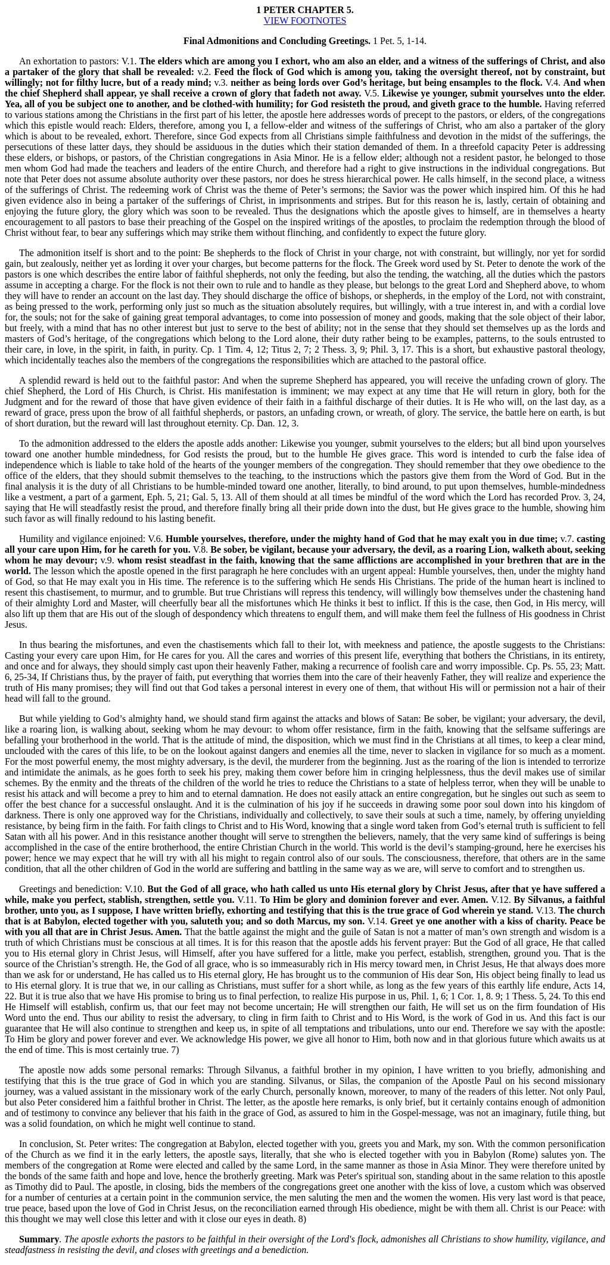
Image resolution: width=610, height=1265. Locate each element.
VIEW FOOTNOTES (305, 20)
